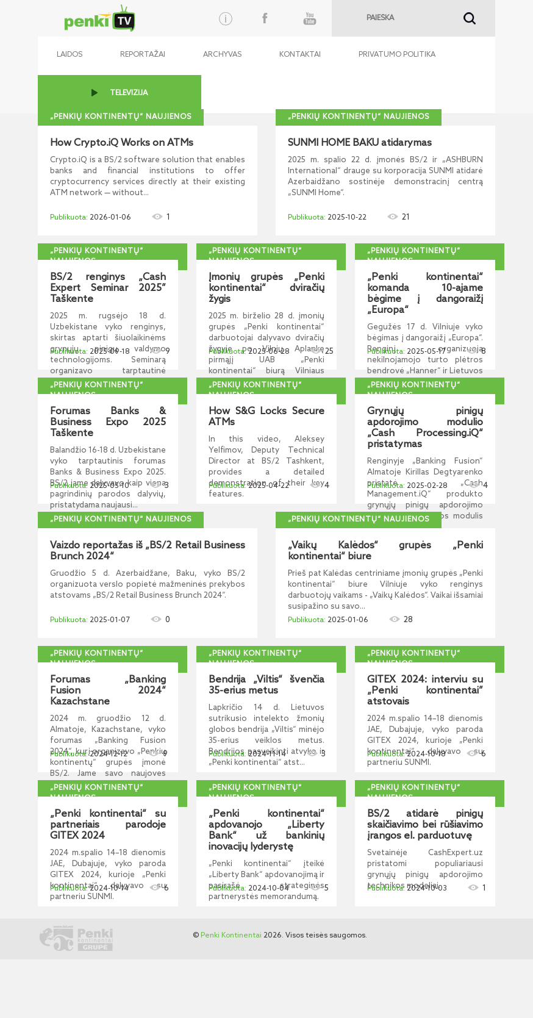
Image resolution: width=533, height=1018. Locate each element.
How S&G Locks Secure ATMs (266, 417)
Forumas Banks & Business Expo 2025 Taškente (108, 422)
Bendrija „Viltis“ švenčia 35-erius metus (266, 686)
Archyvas (222, 55)
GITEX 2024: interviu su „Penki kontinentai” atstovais (425, 691)
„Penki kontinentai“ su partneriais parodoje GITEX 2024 (108, 825)
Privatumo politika (397, 55)
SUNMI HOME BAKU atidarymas (360, 143)
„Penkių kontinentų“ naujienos (120, 117)
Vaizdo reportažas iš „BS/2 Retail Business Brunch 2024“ (147, 551)
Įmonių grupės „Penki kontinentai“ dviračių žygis (266, 288)
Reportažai (142, 55)
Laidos (69, 55)
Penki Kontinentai (231, 935)
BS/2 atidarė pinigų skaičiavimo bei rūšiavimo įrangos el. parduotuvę (425, 825)
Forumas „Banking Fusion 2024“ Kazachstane (108, 691)
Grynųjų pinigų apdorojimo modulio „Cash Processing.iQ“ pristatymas (425, 428)
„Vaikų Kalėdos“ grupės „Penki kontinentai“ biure (385, 551)
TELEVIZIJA (129, 93)
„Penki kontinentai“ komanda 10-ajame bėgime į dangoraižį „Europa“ (425, 294)
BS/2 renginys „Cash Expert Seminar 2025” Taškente (108, 288)
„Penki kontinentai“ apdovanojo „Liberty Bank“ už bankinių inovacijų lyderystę (266, 831)
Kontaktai (300, 55)
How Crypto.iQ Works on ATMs (121, 143)
